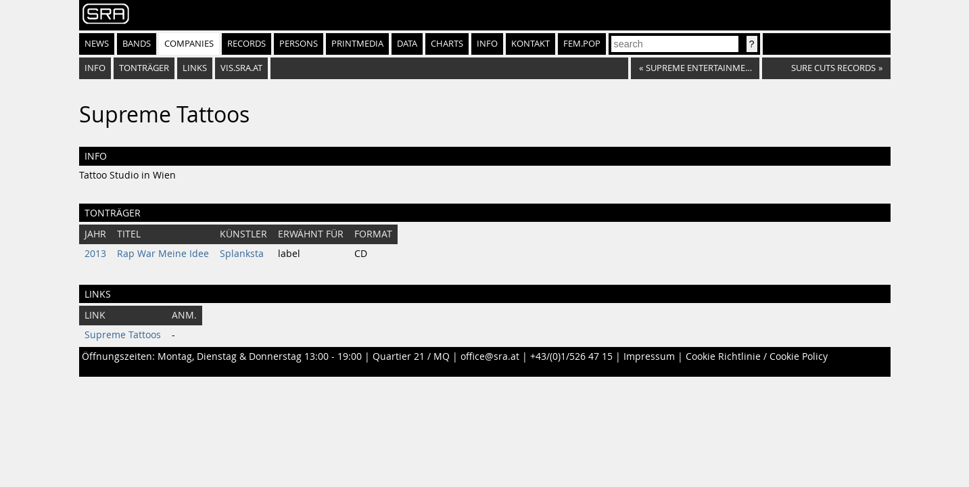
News (97, 43)
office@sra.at (489, 356)
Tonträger (144, 68)
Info (487, 43)
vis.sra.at (241, 68)
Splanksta (242, 254)
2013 (95, 254)
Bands (136, 43)
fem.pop (581, 43)
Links (195, 68)
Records (246, 43)
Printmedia (357, 43)
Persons (298, 43)
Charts (447, 43)
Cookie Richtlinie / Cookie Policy (757, 356)
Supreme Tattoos (123, 335)
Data (407, 43)
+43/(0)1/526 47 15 (571, 356)
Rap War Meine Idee (163, 254)
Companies (189, 43)
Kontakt (530, 43)
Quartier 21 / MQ (411, 356)
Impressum (649, 356)
